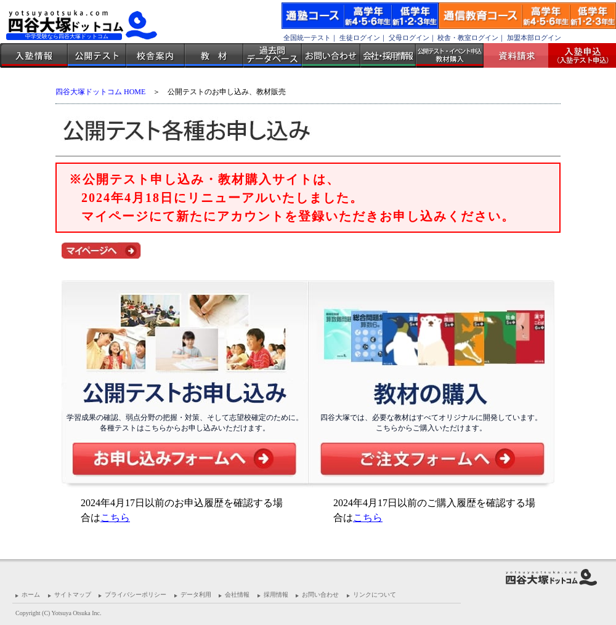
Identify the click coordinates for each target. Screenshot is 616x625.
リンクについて (374, 594)
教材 (214, 55)
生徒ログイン (359, 37)
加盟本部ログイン (534, 37)
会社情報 (237, 594)
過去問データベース (272, 55)
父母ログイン (409, 37)
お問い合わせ (331, 55)
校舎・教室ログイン (467, 37)
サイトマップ (72, 594)
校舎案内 (155, 55)
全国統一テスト (307, 37)
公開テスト (97, 55)
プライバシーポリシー (135, 594)
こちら (115, 517)
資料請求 (520, 55)
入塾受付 (577, 55)
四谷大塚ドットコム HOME (100, 91)
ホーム (31, 594)
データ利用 (195, 594)
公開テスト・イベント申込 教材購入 (450, 55)
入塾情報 (34, 55)
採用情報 (276, 594)
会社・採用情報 (388, 55)
